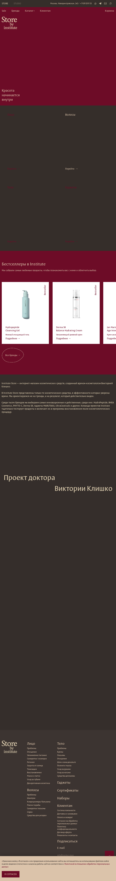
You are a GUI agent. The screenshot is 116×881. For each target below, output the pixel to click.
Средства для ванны (66, 775)
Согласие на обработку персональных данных (67, 822)
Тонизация (32, 769)
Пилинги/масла (64, 765)
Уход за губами (33, 779)
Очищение (62, 758)
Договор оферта (64, 832)
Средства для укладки (37, 815)
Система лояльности (66, 810)
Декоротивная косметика (38, 783)
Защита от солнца (35, 765)
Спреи (30, 812)
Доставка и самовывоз (67, 813)
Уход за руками (64, 769)
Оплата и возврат (65, 817)
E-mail (61, 848)
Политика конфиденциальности (67, 827)
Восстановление (34, 772)
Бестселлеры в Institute (24, 264)
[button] (30, 11)
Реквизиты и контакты (67, 835)
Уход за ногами (64, 772)
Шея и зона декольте (66, 762)
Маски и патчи (33, 775)
